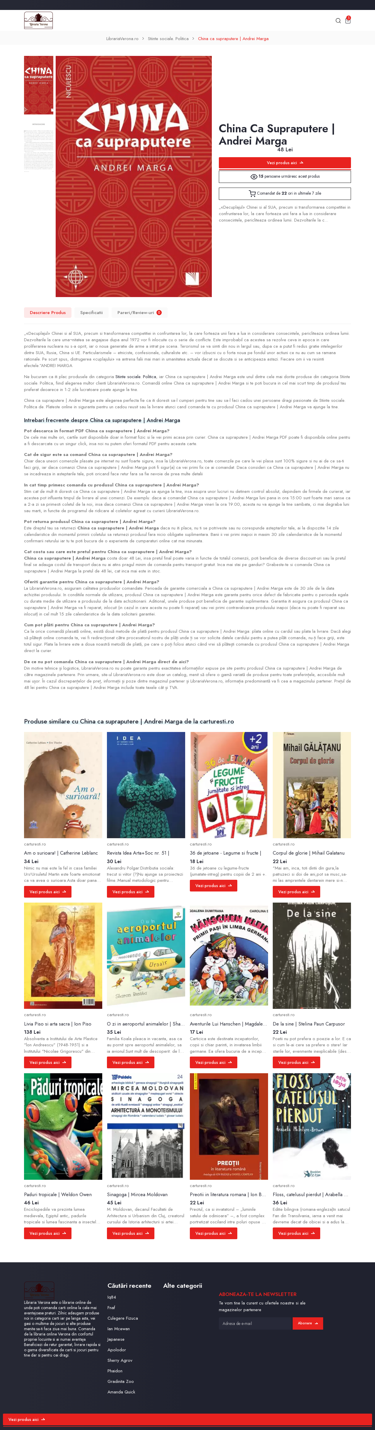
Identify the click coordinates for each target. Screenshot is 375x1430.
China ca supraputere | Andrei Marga (233, 38)
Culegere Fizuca (123, 1318)
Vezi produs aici (285, 163)
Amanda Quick (121, 1392)
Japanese (116, 1339)
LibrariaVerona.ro (122, 38)
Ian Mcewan (119, 1329)
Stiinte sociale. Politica (168, 38)
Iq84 (112, 1297)
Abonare (308, 1323)
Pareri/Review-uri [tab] (139, 312)
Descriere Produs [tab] (48, 312)
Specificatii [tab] (91, 312)
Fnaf (111, 1307)
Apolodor (117, 1350)
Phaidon (115, 1371)
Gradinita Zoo (121, 1381)
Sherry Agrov (120, 1360)
